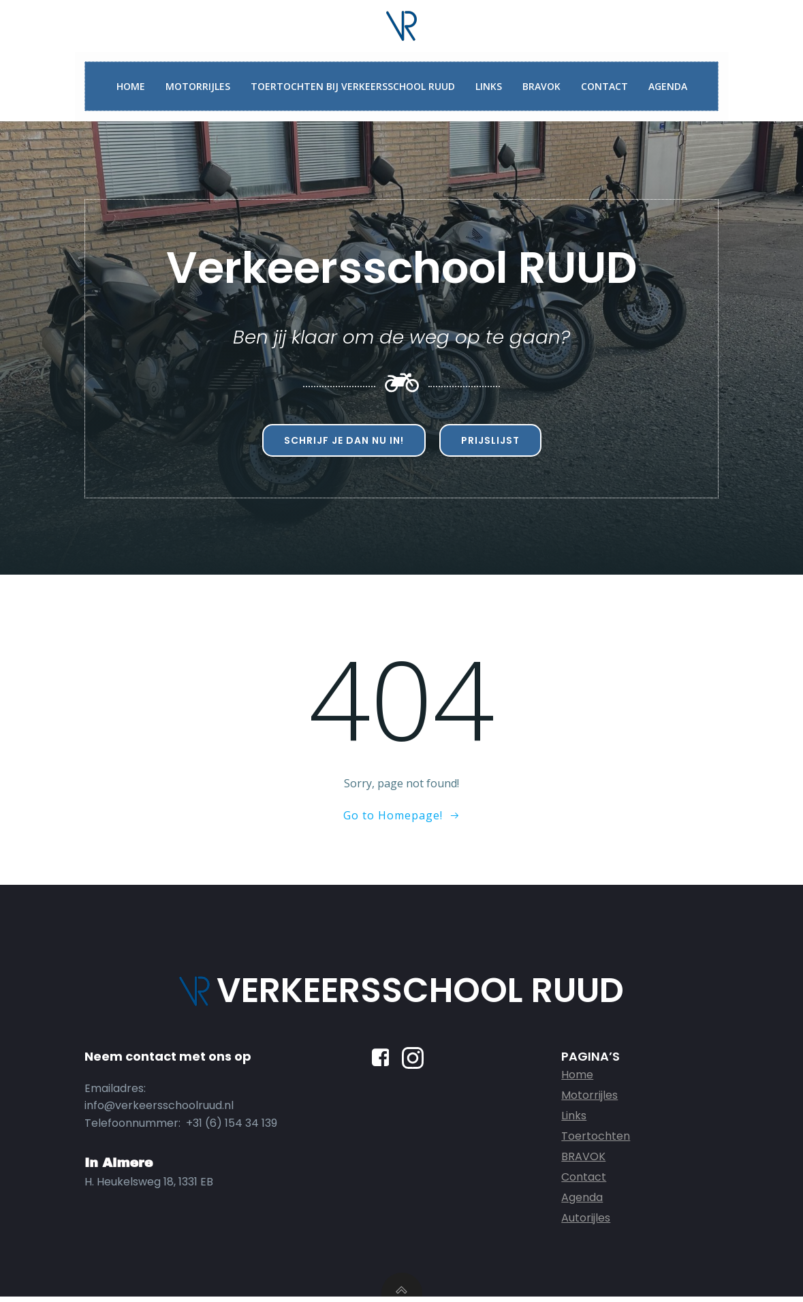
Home (130, 86)
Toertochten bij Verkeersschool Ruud (353, 86)
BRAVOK (541, 86)
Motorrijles (198, 86)
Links (488, 86)
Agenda (667, 86)
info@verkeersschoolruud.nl (159, 1110)
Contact (604, 86)
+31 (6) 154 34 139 (232, 1127)
